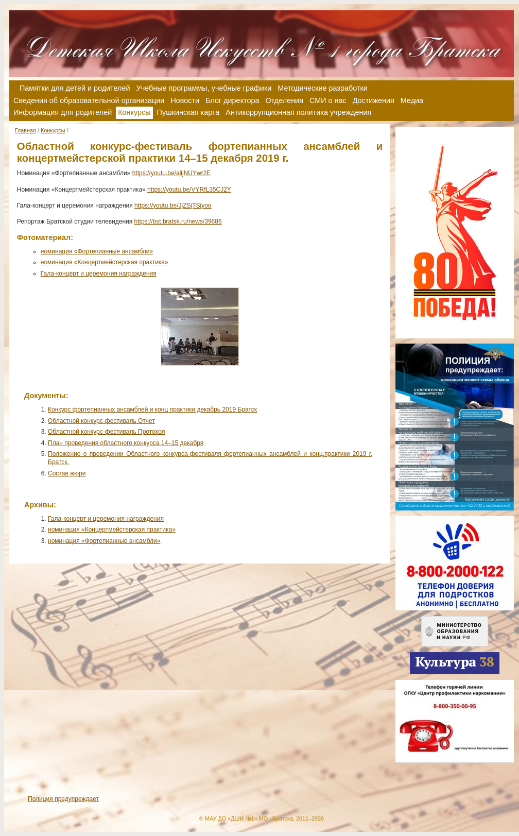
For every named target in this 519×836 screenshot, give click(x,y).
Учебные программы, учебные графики (204, 88)
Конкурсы (53, 130)
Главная (25, 130)
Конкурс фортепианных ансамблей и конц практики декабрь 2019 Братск (152, 409)
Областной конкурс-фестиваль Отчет (101, 420)
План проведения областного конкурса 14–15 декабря (125, 443)
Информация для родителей (62, 112)
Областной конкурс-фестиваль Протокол (106, 431)
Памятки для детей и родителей (75, 88)
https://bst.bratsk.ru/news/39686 (178, 221)
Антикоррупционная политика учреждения (298, 112)
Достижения (373, 100)
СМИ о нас (328, 100)
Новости (184, 100)
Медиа (412, 100)
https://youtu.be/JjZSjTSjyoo (172, 205)
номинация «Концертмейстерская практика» (104, 262)
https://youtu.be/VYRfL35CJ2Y (189, 189)
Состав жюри (67, 473)
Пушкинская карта (188, 112)
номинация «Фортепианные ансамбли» (97, 251)
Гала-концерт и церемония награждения (99, 273)
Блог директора (232, 100)
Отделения (284, 100)
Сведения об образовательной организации (88, 100)
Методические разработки (323, 88)
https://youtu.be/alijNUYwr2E (171, 173)
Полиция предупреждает (63, 799)
